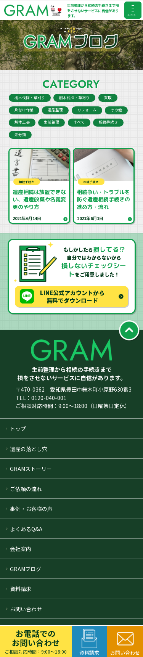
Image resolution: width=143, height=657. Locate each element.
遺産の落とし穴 (28, 449)
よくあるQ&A (26, 529)
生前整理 (51, 122)
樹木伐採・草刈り (29, 97)
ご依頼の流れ (26, 489)
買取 (108, 97)
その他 (116, 109)
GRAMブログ (25, 569)
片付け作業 (24, 109)
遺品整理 (55, 109)
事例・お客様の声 (31, 508)
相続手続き (108, 122)
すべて (79, 122)
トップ (18, 428)
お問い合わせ (26, 609)
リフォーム (86, 109)
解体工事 (22, 122)
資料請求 (20, 589)
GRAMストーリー (31, 468)
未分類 (20, 134)
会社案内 (20, 549)
